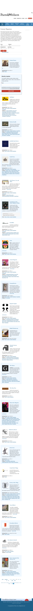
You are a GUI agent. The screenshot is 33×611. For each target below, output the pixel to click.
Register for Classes (17, 24)
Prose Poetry (14, 115)
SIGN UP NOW (11, 91)
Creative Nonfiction (13, 108)
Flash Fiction (9, 111)
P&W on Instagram (31, 20)
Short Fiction (14, 381)
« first (2, 579)
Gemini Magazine (13, 259)
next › (12, 580)
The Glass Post (13, 388)
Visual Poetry (8, 116)
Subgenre (9, 44)
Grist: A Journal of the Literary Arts (14, 558)
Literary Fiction (8, 114)
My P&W (23, 18)
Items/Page (9, 47)
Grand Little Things (14, 468)
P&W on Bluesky (30, 20)
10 (13, 579)
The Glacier (12, 365)
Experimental (4, 111)
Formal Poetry (13, 111)
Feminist (7, 195)
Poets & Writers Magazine (27, 24)
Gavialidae (12, 222)
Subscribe (30, 18)
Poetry (6, 71)
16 (8, 580)
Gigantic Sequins (13, 303)
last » (15, 580)
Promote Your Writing (7, 24)
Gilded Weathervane (14, 328)
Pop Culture (16, 321)
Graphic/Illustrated (5, 112)
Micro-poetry (17, 134)
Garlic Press (12, 156)
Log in (26, 18)
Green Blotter (13, 505)
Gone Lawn (12, 447)
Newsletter (19, 18)
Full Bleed (12, 97)
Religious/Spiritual (10, 359)
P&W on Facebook (29, 20)
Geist (11, 240)
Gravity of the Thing (14, 482)
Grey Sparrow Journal (12, 540)
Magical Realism (4, 234)
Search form (31, 12)
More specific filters (5, 52)
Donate (15, 18)
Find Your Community (12, 24)
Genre (2, 44)
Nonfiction (11, 173)
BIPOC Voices (8, 170)
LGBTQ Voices (7, 134)
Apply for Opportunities (22, 24)
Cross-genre (15, 110)
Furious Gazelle (13, 121)
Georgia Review (13, 283)
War (7, 277)
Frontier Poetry (13, 60)
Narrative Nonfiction (5, 173)
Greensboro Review (14, 523)
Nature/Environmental (5, 115)
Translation (4, 109)
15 (6, 580)
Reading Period (3, 47)
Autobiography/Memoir (10, 132)
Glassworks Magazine (14, 402)
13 (18, 579)
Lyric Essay (13, 114)
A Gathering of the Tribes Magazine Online (15, 202)
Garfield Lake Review (14, 141)
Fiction (8, 108)
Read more (3, 105)
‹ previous (6, 579)
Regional (6, 424)
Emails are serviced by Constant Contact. (14, 88)
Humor (10, 112)
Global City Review (13, 429)
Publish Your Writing (2, 24)
